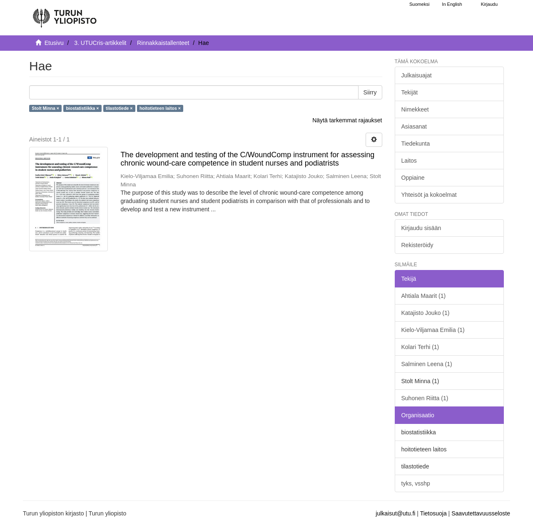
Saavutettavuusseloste (480, 513)
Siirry (370, 92)
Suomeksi (419, 4)
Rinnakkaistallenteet (163, 43)
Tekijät (409, 92)
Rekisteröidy (417, 245)
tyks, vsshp (415, 483)
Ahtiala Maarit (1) (423, 295)
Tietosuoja (433, 513)
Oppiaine (413, 177)
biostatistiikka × (82, 108)
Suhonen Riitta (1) (424, 398)
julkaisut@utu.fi (395, 513)
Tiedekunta (415, 143)
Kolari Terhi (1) (420, 347)
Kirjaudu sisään (421, 228)
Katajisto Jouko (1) (425, 313)
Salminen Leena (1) (426, 364)
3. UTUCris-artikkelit (100, 43)
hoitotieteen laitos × (160, 108)
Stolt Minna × (45, 108)
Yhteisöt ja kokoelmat (429, 194)
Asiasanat (414, 126)
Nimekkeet (415, 109)
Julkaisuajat (416, 75)
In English (452, 4)
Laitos (409, 160)
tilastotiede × (119, 108)
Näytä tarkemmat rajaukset (347, 120)
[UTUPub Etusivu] (64, 14)
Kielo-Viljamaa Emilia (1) (433, 330)
